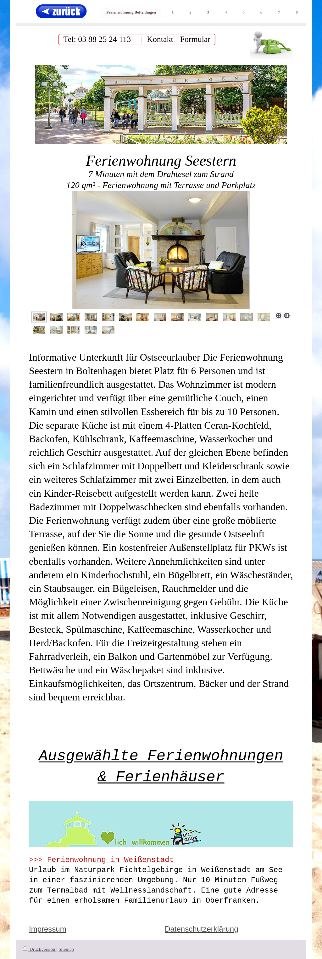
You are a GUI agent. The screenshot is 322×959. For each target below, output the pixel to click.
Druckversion (39, 949)
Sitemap (66, 949)
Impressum (47, 929)
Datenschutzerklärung (201, 929)
